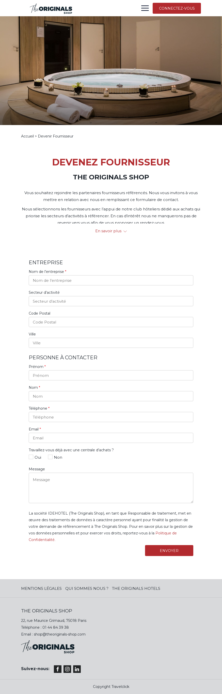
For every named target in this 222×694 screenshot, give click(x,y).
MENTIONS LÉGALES (41, 588)
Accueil (27, 136)
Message (37, 469)
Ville (32, 334)
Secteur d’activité (44, 292)
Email (35, 429)
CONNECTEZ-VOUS (177, 8)
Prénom (37, 366)
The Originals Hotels (136, 588)
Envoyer (169, 550)
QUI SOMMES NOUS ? (86, 588)
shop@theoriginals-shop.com (60, 634)
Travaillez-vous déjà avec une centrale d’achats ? (71, 450)
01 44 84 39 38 (55, 627)
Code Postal (39, 313)
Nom (34, 387)
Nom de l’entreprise (47, 271)
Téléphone (39, 408)
